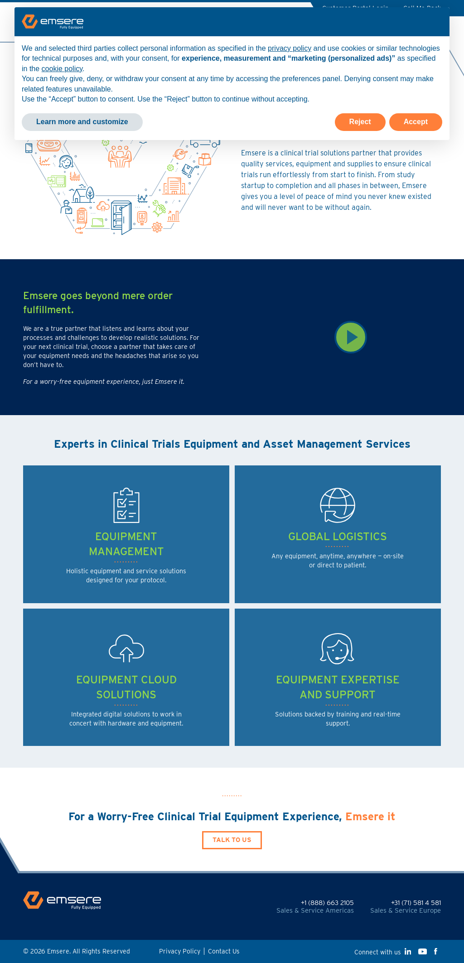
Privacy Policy (179, 951)
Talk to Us (232, 839)
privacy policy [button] (289, 48)
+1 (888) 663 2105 (327, 902)
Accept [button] (416, 122)
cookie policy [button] (62, 69)
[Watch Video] (350, 337)
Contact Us (224, 951)
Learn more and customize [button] (82, 122)
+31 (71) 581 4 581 (416, 902)
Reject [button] (360, 122)
